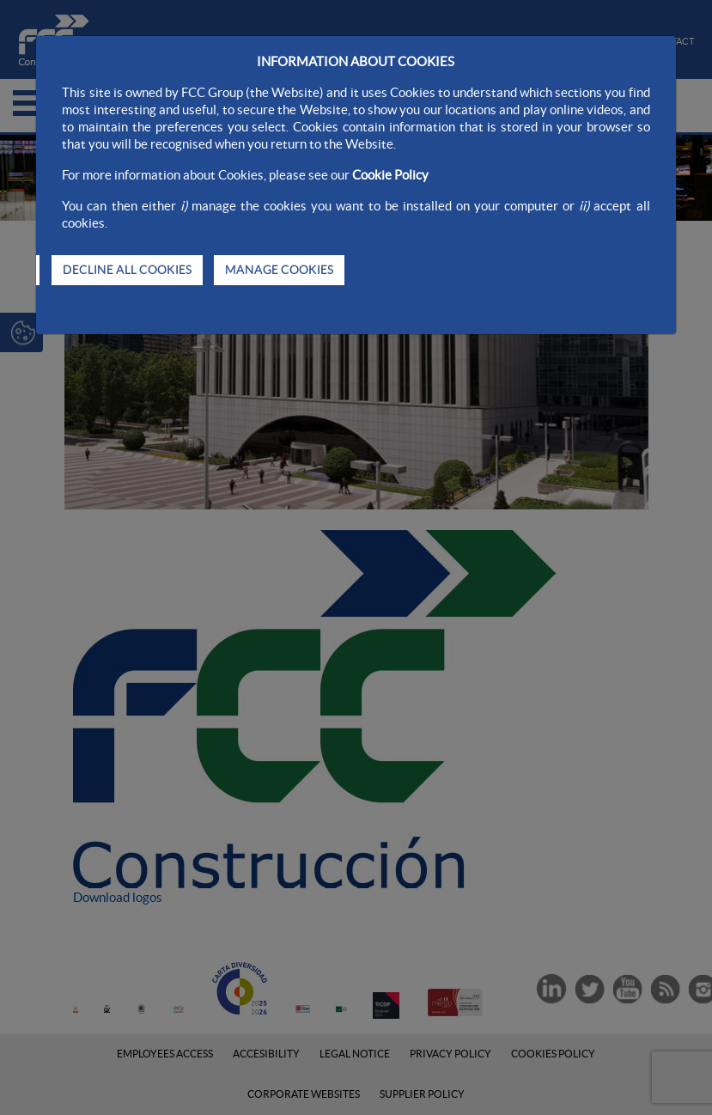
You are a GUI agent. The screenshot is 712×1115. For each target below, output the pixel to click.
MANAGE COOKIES (279, 270)
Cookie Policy (390, 175)
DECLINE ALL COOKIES (127, 270)
